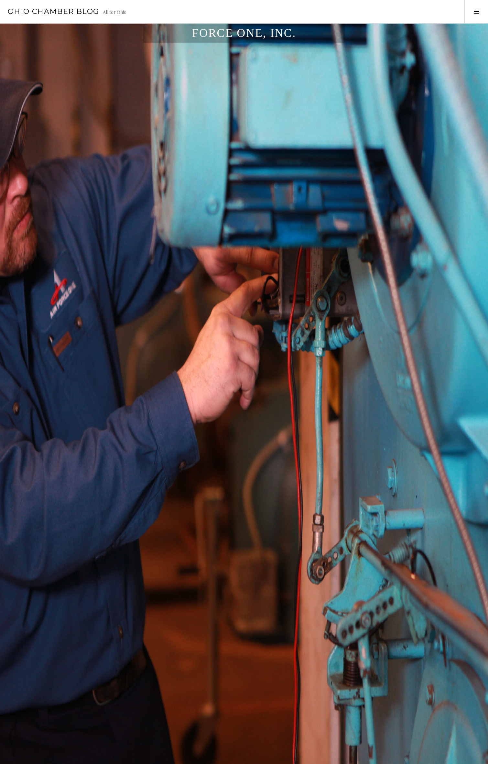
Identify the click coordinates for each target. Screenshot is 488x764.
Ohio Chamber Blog (53, 11)
